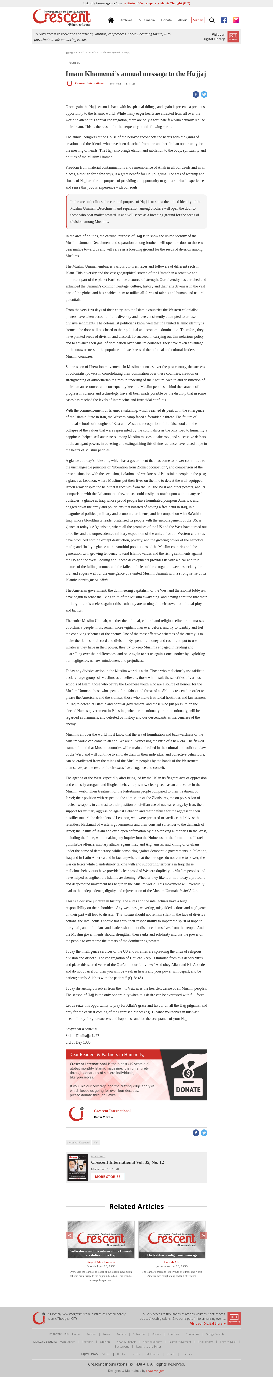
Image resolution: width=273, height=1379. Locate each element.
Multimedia (153, 1356)
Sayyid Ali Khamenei (101, 1264)
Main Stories (67, 1344)
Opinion (105, 1344)
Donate (156, 1336)
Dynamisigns (155, 1373)
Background (122, 1348)
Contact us (192, 1336)
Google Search (215, 1336)
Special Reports (152, 1344)
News (106, 1336)
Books (121, 1356)
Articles (106, 1356)
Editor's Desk (228, 1344)
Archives (91, 1336)
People (171, 1356)
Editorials (87, 1344)
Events (136, 1356)
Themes (187, 1356)
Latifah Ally (172, 1264)
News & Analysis (126, 1344)
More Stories (107, 1178)
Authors (121, 1336)
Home (76, 1336)
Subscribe (139, 1336)
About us (173, 1336)
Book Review (205, 1344)
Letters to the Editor (148, 1348)
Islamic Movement (180, 1344)
